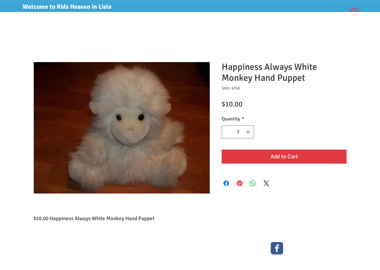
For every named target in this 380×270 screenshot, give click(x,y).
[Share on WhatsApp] (253, 183)
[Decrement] (227, 132)
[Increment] (248, 132)
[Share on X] (266, 183)
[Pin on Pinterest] (239, 183)
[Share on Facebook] (226, 183)
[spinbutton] (238, 132)
